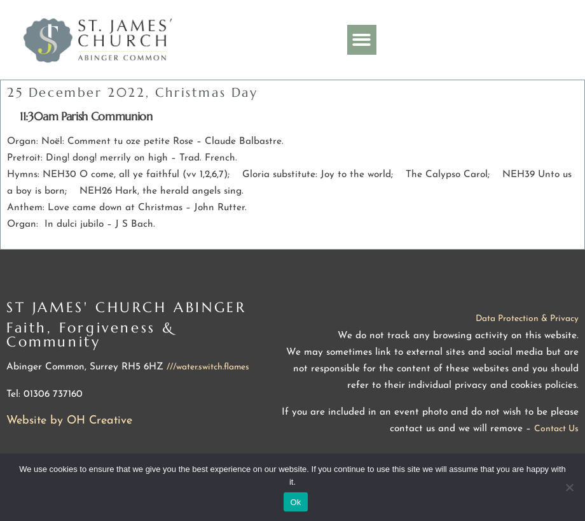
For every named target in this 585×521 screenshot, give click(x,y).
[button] (362, 40)
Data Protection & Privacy (527, 319)
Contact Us (556, 429)
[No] (569, 487)
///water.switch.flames (208, 367)
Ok (295, 502)
